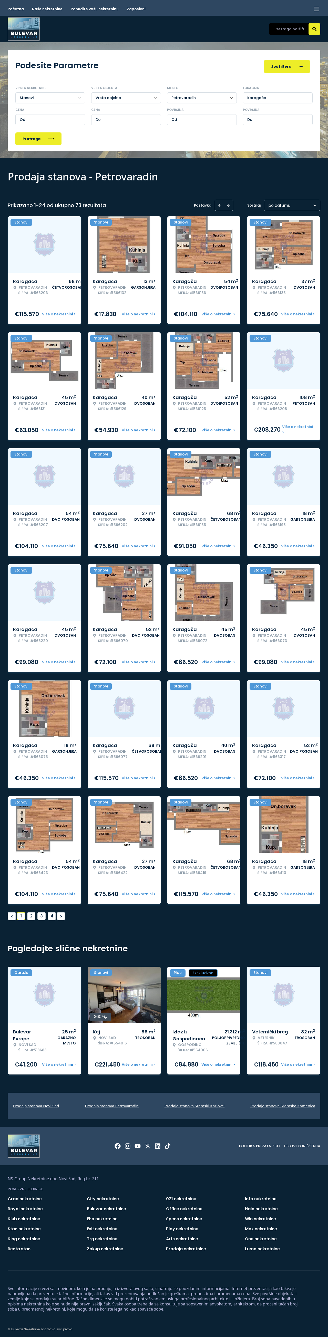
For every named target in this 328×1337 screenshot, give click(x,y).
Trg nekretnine (102, 1236)
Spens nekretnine (184, 1216)
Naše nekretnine (47, 9)
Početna (16, 9)
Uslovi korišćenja (302, 1143)
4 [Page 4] (51, 914)
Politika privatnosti (259, 1143)
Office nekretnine (184, 1206)
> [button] (61, 914)
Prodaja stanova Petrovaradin (112, 1103)
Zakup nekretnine (105, 1246)
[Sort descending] (228, 203)
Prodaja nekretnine (186, 1246)
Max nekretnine (261, 1226)
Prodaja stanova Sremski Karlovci (195, 1103)
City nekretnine (103, 1196)
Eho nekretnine (102, 1216)
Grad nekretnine (25, 1196)
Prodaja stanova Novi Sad (36, 1103)
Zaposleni (136, 9)
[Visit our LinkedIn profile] (158, 1144)
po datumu (279, 203)
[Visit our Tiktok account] (168, 1144)
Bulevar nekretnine (106, 1206)
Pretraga (38, 136)
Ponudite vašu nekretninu (95, 9)
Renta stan (19, 1246)
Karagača (256, 95)
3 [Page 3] (41, 914)
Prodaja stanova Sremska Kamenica (282, 1103)
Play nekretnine (182, 1226)
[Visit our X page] (148, 1144)
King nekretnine (24, 1236)
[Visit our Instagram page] (128, 1144)
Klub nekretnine (24, 1216)
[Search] (314, 29)
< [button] (12, 914)
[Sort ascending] (219, 203)
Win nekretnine (260, 1216)
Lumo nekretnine (262, 1246)
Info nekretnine (260, 1196)
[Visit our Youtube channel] (138, 1144)
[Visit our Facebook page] (118, 1144)
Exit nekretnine (102, 1226)
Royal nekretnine (25, 1206)
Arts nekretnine (182, 1236)
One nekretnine (261, 1236)
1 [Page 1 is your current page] (21, 914)
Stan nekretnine (24, 1226)
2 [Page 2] (31, 914)
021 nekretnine (181, 1196)
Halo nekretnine (261, 1206)
